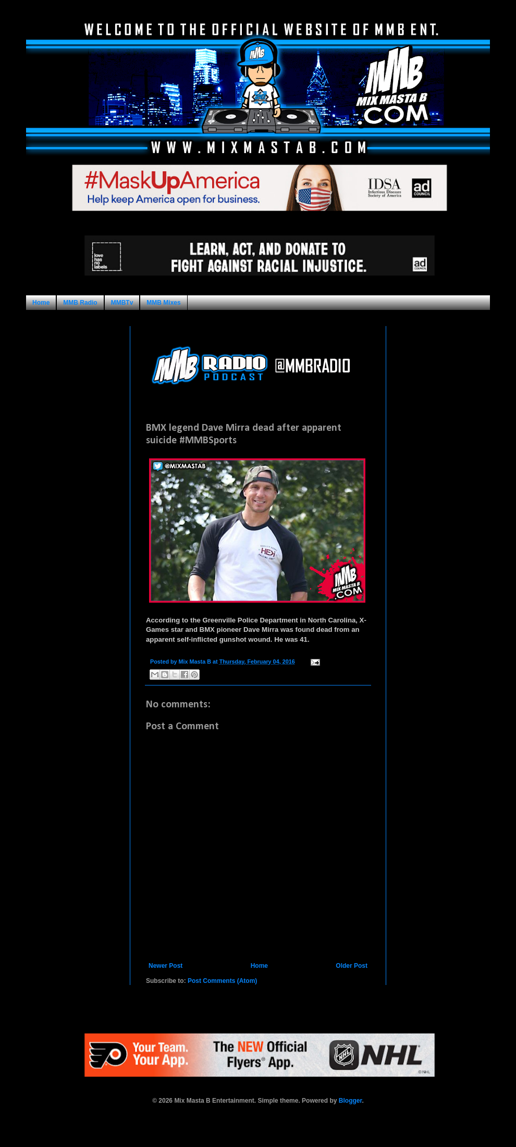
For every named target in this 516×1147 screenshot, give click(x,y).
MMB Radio (80, 302)
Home (41, 302)
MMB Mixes (163, 302)
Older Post (351, 965)
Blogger (350, 1100)
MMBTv (122, 302)
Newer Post (165, 965)
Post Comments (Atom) (222, 980)
